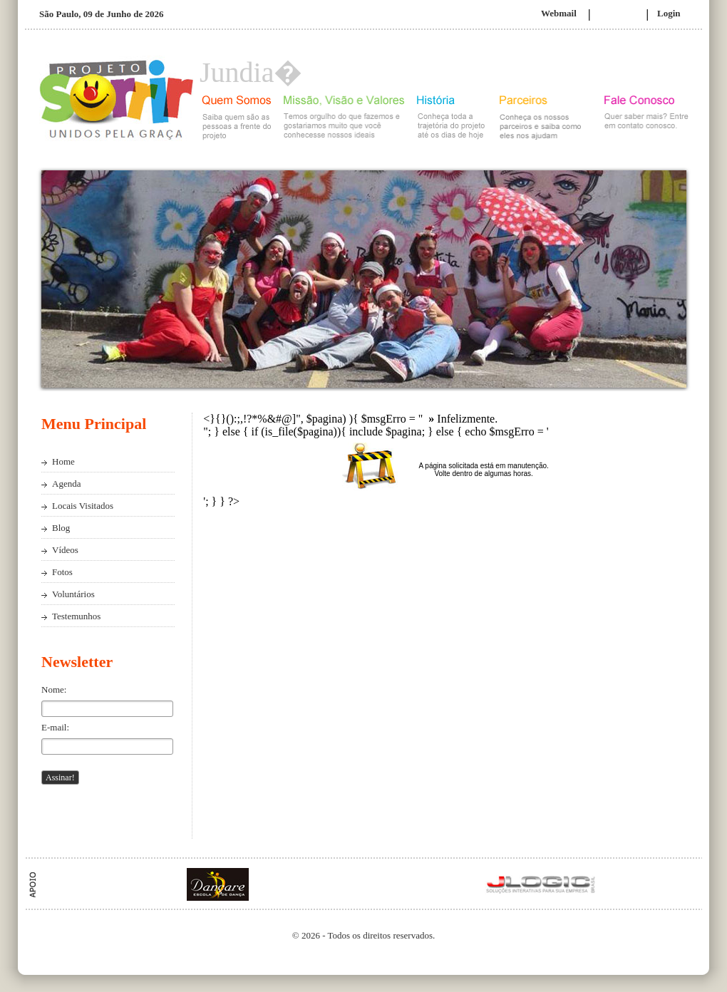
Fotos (62, 572)
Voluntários (73, 594)
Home (63, 461)
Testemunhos (76, 616)
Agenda (66, 483)
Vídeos (65, 549)
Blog (61, 527)
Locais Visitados (82, 505)
